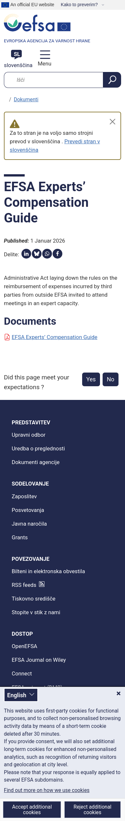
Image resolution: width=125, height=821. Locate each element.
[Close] (112, 121)
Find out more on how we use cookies (47, 790)
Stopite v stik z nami (36, 612)
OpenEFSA (24, 646)
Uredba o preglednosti (38, 448)
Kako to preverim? (80, 4)
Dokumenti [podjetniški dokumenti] (26, 99)
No (110, 379)
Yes (91, 379)
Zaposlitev (24, 496)
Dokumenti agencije (35, 462)
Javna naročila (29, 523)
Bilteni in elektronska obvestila (48, 571)
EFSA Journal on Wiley (39, 660)
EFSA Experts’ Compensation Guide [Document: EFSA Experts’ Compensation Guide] (50, 337)
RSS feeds (24, 585)
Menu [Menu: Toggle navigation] (44, 63)
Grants (20, 537)
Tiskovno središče (34, 598)
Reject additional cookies (93, 809)
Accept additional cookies (32, 809)
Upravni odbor (28, 435)
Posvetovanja (28, 510)
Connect (22, 673)
